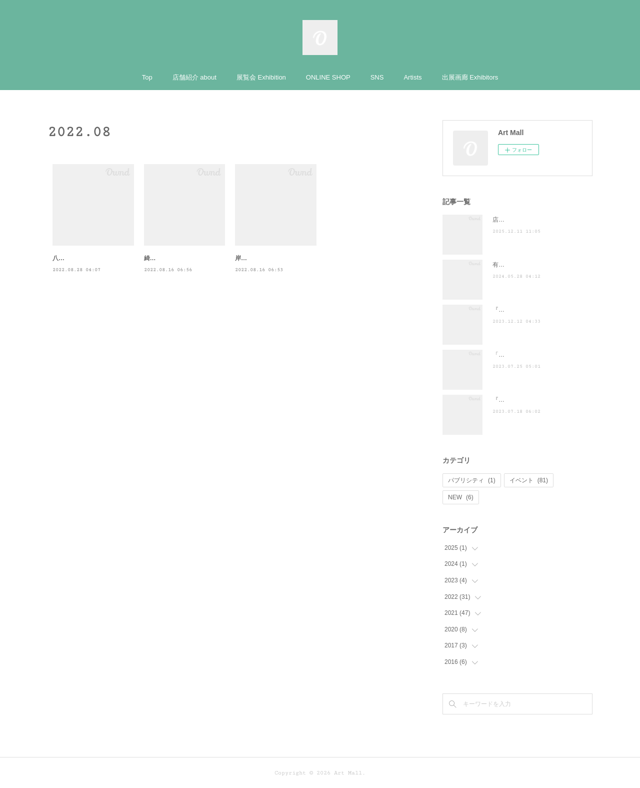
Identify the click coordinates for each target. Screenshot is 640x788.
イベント (529, 480)
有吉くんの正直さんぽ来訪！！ (534, 264)
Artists (413, 77)
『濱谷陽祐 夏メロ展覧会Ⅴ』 (532, 399)
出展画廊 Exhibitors (470, 77)
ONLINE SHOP (328, 77)
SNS (377, 77)
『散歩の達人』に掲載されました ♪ (542, 309)
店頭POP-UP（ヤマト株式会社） (537, 219)
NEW (461, 497)
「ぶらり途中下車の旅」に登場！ (537, 354)
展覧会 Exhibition (261, 77)
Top (147, 77)
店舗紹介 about (194, 77)
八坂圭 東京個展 (74, 258)
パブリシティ (472, 480)
